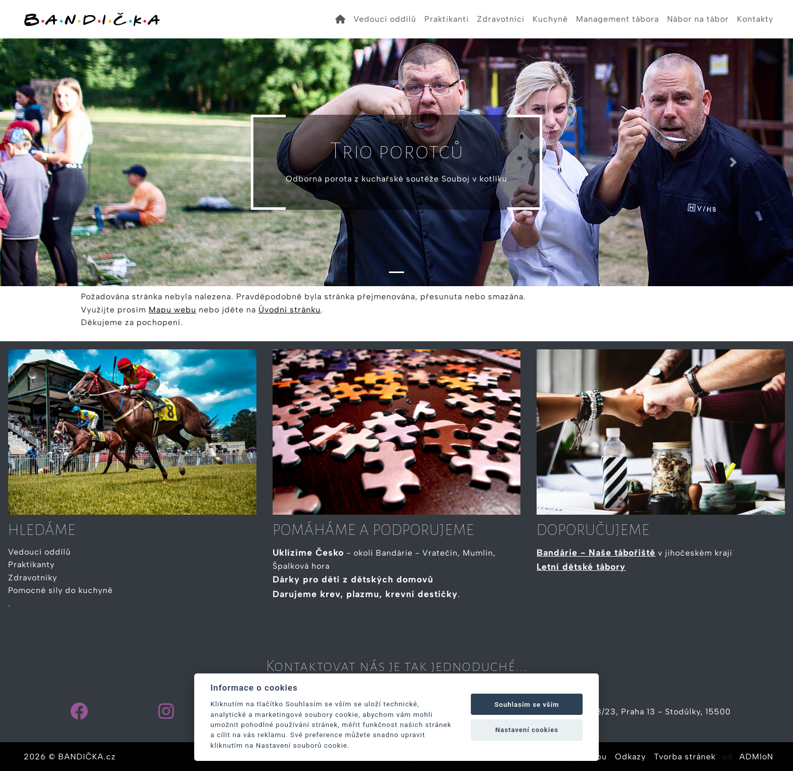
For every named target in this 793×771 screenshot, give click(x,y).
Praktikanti (446, 19)
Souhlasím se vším (527, 704)
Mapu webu (172, 309)
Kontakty (755, 19)
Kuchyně (550, 19)
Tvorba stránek (685, 756)
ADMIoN (756, 756)
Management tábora (617, 19)
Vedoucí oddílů (385, 19)
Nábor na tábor (698, 19)
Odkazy (630, 756)
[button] (59, 162)
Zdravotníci (500, 19)
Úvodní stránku (289, 309)
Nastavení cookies (526, 730)
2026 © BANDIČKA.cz (70, 756)
